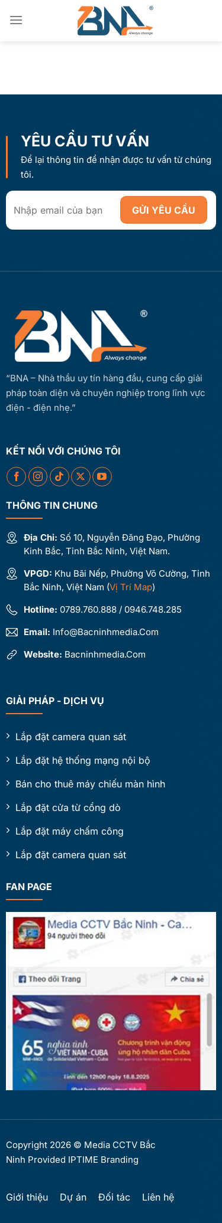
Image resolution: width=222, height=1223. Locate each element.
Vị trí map (131, 587)
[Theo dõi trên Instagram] (38, 476)
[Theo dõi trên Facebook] (16, 476)
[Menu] (16, 19)
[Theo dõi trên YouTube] (102, 476)
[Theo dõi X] (81, 476)
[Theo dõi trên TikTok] (59, 476)
